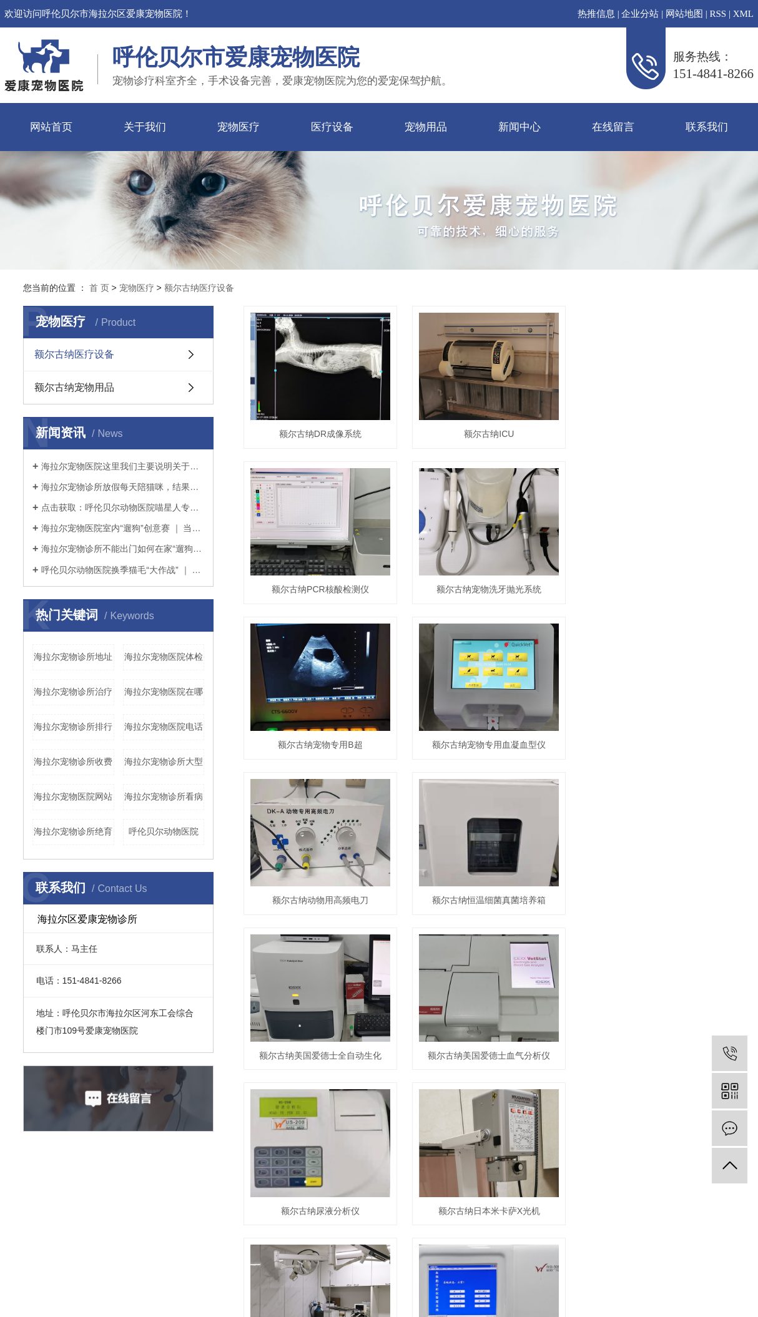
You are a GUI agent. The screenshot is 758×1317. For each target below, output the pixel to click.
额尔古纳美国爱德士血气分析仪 (496, 1074)
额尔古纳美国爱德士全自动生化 (323, 1074)
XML (743, 14)
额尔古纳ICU (496, 438)
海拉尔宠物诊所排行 (73, 727)
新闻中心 (519, 127)
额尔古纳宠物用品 (74, 387)
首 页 (99, 288)
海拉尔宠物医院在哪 (163, 692)
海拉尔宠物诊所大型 (163, 761)
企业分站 (640, 14)
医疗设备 (332, 127)
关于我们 (145, 127)
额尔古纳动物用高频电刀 (323, 915)
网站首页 (51, 127)
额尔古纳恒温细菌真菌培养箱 (496, 915)
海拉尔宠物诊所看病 (163, 796)
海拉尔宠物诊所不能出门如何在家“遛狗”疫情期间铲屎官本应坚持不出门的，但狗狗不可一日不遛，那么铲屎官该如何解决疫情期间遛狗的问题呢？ (122, 549)
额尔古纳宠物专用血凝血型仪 (496, 756)
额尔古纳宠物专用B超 (322, 756)
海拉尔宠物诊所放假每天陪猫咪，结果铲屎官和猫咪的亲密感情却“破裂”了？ (122, 487)
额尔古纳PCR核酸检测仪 (323, 597)
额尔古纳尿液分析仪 (322, 1233)
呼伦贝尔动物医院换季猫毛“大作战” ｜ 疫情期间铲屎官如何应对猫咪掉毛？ (122, 570)
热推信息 (596, 14)
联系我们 (707, 127)
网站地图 (684, 14)
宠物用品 (426, 127)
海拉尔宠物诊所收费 (73, 761)
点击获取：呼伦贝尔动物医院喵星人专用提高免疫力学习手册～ (122, 507)
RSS (717, 14)
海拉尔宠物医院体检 (163, 657)
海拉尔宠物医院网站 (73, 796)
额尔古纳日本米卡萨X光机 (497, 1233)
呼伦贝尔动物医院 (164, 831)
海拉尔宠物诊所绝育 (73, 831)
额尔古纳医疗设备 (199, 288)
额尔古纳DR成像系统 (323, 438)
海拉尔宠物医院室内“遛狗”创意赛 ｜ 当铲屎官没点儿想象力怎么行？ (122, 528)
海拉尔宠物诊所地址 (73, 657)
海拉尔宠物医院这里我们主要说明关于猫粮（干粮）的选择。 (122, 466)
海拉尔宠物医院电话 (163, 727)
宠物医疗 (238, 127)
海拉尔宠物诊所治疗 (73, 692)
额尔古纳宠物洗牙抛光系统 (496, 597)
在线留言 (613, 127)
